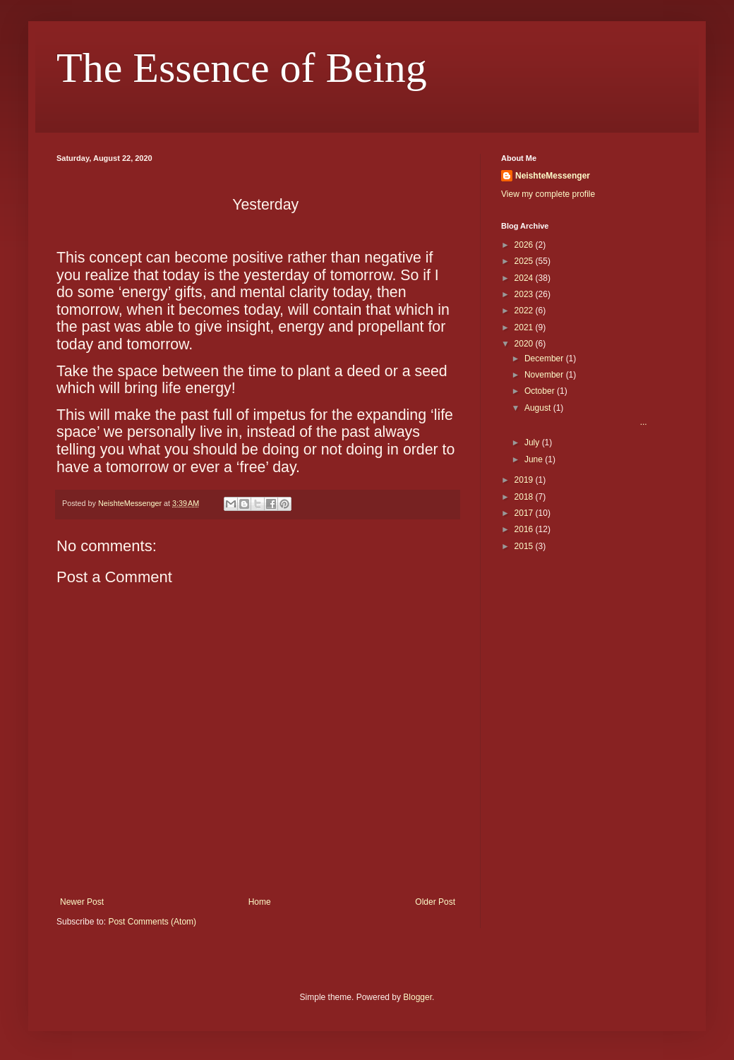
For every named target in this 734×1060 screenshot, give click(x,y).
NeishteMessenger (552, 176)
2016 (525, 529)
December (545, 358)
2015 (525, 546)
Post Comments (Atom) (152, 922)
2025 (525, 261)
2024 (525, 278)
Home (259, 902)
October (540, 391)
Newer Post (82, 902)
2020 (525, 344)
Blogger (417, 997)
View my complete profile (548, 194)
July (533, 442)
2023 (525, 294)
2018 (525, 497)
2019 (525, 480)
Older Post (435, 902)
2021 (525, 327)
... (584, 422)
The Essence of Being (241, 67)
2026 (525, 245)
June (534, 459)
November (545, 375)
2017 (525, 513)
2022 (525, 310)
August (538, 408)
